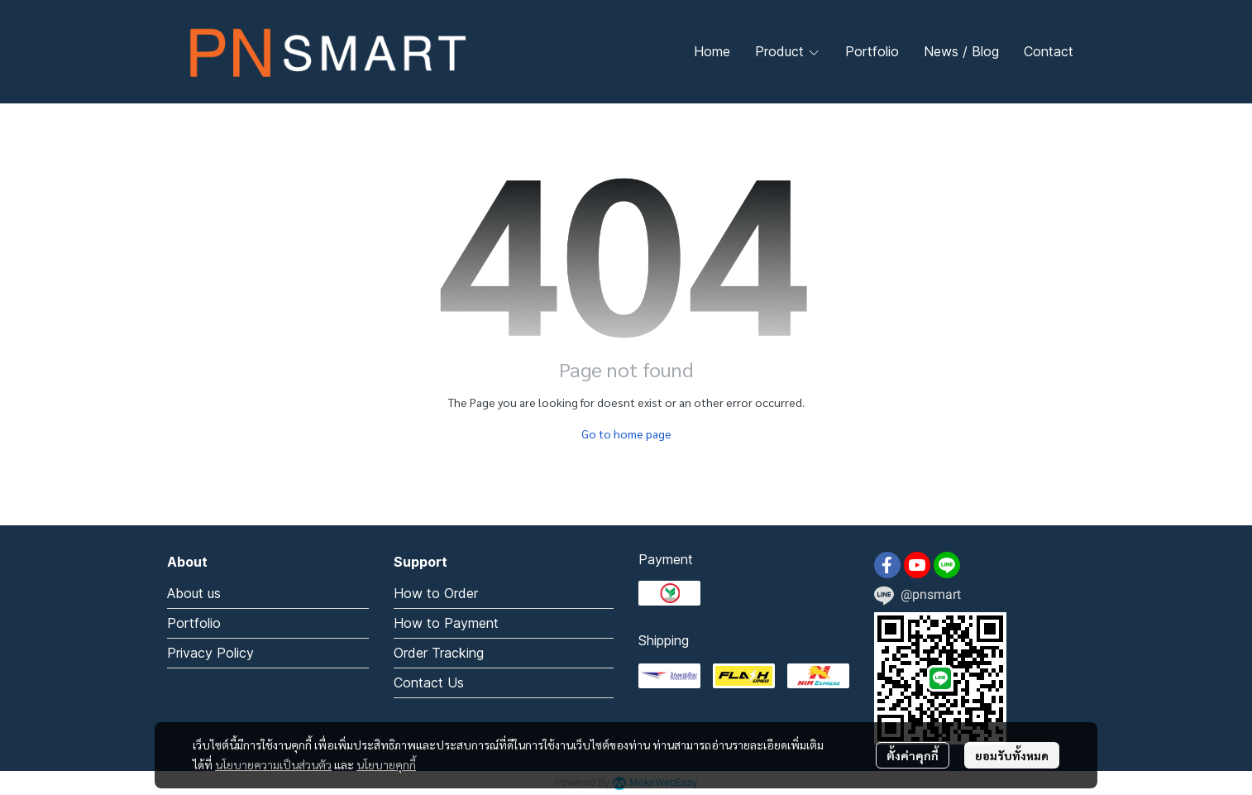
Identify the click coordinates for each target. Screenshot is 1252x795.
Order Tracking (439, 652)
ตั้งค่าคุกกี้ (912, 755)
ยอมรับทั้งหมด (1012, 755)
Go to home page (626, 433)
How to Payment (446, 623)
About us (194, 593)
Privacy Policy (210, 652)
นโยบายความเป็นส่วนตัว (273, 764)
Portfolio (194, 623)
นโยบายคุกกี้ (386, 764)
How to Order (436, 593)
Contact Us (429, 682)
